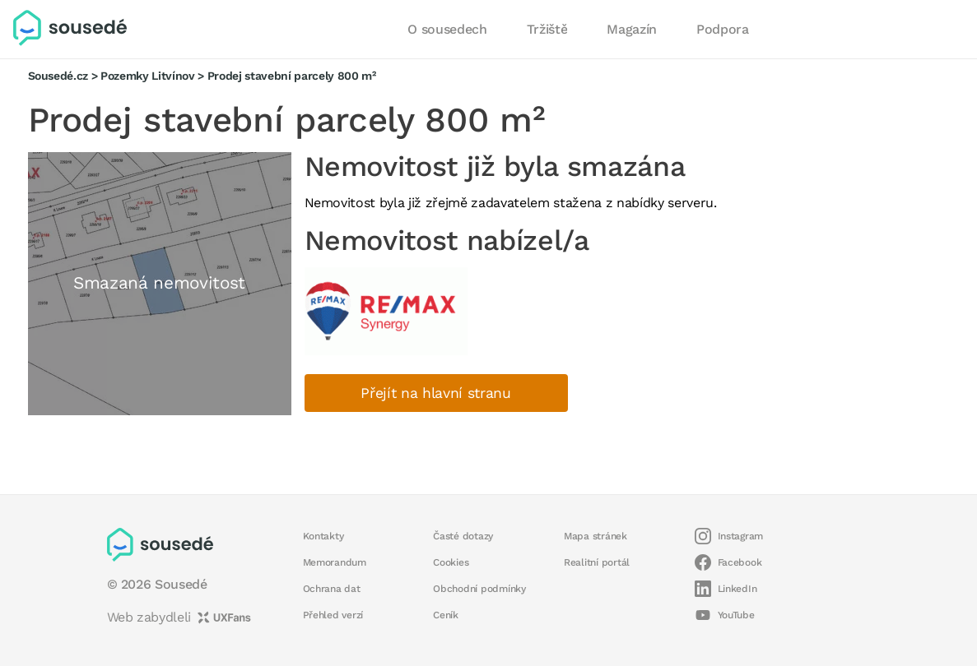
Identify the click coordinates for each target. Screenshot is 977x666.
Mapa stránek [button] (595, 536)
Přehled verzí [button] (333, 615)
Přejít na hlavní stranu (435, 393)
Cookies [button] (450, 562)
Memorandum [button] (334, 562)
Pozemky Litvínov (147, 75)
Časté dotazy (463, 536)
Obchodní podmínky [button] (479, 588)
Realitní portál (597, 562)
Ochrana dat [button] (332, 588)
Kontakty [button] (323, 536)
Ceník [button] (445, 615)
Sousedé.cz (58, 75)
